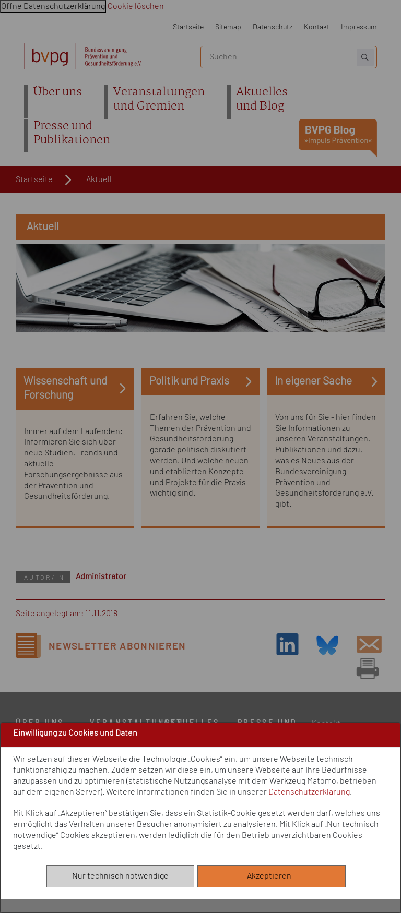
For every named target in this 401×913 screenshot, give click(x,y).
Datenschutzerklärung (309, 792)
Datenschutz (272, 27)
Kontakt (316, 27)
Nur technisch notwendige (120, 876)
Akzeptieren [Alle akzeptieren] (271, 876)
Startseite (188, 27)
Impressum (359, 27)
